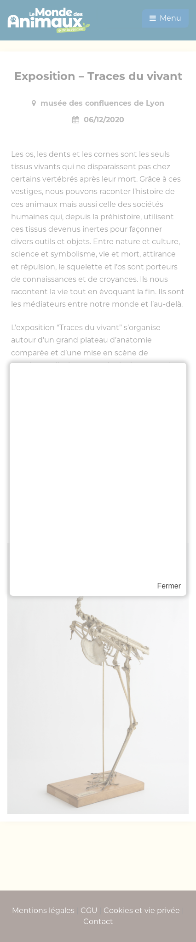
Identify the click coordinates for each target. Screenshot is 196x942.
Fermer (169, 586)
